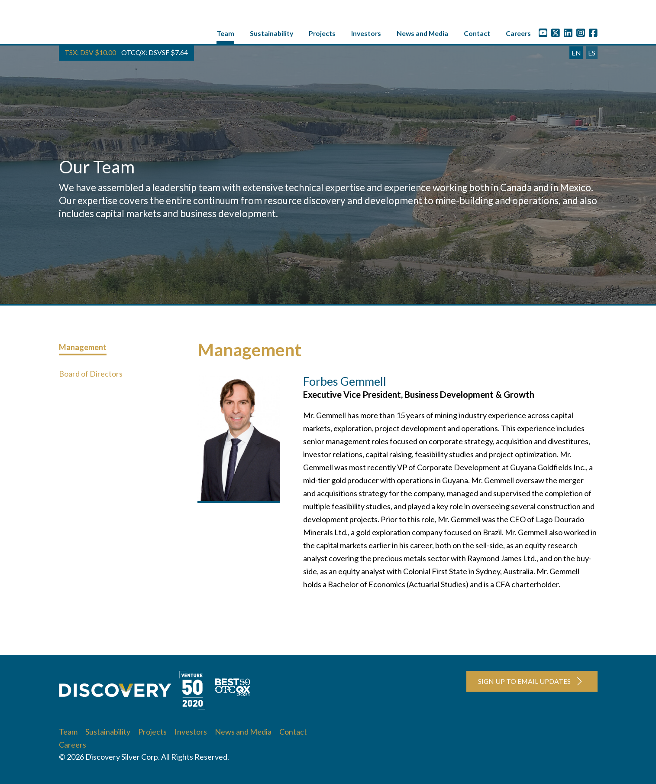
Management (83, 349)
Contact (477, 35)
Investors (366, 35)
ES (591, 55)
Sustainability (271, 35)
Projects (322, 35)
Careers (518, 35)
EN (576, 55)
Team (225, 35)
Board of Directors (91, 376)
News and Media (422, 35)
